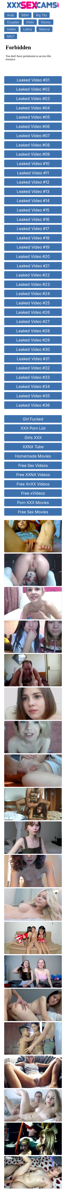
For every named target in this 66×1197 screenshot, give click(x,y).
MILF (10, 36)
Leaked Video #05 (33, 117)
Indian (11, 29)
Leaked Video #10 (33, 163)
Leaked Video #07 (33, 135)
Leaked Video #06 (33, 126)
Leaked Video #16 (33, 219)
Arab (10, 15)
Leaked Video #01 (33, 80)
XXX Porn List (33, 428)
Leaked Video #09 (33, 154)
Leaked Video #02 (33, 89)
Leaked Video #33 (33, 377)
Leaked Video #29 (33, 340)
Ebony (46, 22)
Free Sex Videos (33, 465)
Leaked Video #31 (33, 358)
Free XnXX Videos (33, 484)
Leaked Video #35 (33, 395)
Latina (27, 29)
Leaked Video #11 (33, 172)
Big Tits (41, 15)
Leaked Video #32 (33, 367)
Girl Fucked (33, 419)
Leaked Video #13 (33, 191)
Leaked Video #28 (33, 330)
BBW (25, 15)
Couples (13, 22)
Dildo (30, 22)
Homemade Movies (33, 456)
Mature (44, 29)
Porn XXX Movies (33, 502)
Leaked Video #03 (33, 98)
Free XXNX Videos (33, 474)
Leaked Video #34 (33, 386)
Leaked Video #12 (33, 182)
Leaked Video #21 (33, 265)
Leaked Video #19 (33, 247)
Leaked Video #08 (33, 145)
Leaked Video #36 (33, 405)
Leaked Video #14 (33, 200)
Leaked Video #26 (33, 312)
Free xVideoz (33, 493)
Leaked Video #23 (33, 284)
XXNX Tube (33, 446)
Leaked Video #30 (33, 349)
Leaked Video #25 (33, 302)
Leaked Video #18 (33, 237)
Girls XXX (33, 437)
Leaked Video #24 (33, 293)
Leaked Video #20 (33, 256)
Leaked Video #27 (33, 321)
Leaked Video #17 (33, 228)
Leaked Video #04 (33, 107)
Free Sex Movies (33, 511)
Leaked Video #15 (33, 210)
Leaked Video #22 (33, 275)
